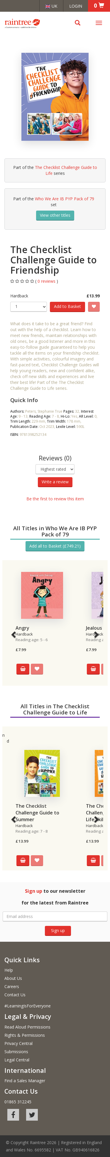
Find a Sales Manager (24, 1080)
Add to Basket (67, 306)
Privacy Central (18, 1043)
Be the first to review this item (55, 499)
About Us (13, 978)
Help (8, 970)
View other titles (55, 215)
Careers (11, 986)
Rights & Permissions (24, 1035)
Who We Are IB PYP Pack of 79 (64, 198)
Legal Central (16, 1060)
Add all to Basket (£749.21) (55, 546)
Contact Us (15, 994)
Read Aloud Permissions (27, 1027)
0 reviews (47, 281)
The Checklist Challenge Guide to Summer (37, 813)
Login (75, 6)
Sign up (58, 930)
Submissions (16, 1051)
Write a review (55, 482)
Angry (22, 628)
